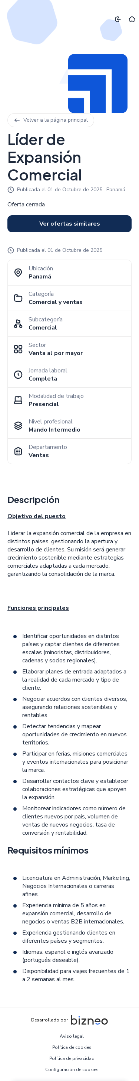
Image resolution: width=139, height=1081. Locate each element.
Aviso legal (72, 1036)
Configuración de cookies (72, 1069)
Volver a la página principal (51, 120)
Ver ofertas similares (69, 224)
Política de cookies (72, 1047)
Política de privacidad (72, 1058)
